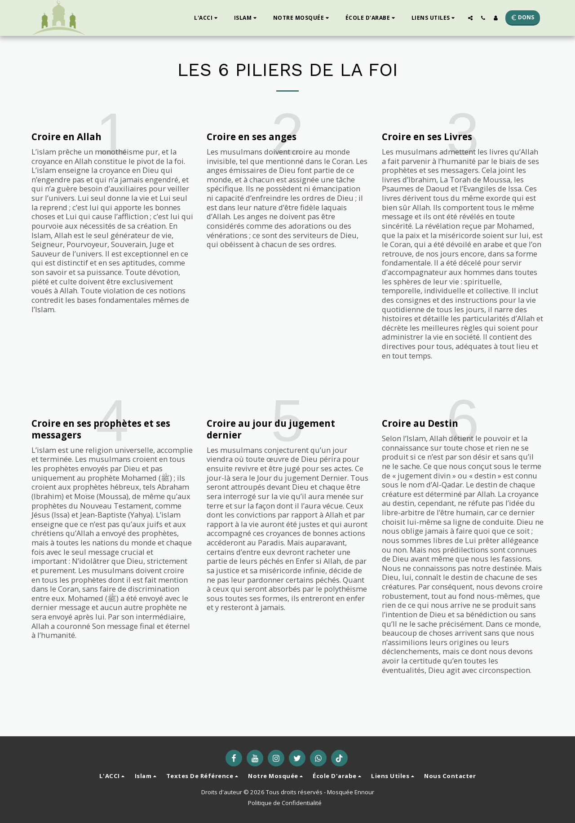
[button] (206, 18)
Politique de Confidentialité (285, 803)
